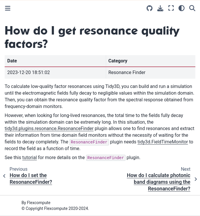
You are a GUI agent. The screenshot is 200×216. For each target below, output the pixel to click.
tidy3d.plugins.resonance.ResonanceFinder (49, 128)
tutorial (29, 157)
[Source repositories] (149, 8)
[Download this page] (160, 8)
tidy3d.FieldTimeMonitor (163, 142)
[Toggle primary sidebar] (7, 8)
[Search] (192, 8)
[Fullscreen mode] (171, 8)
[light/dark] (181, 8)
